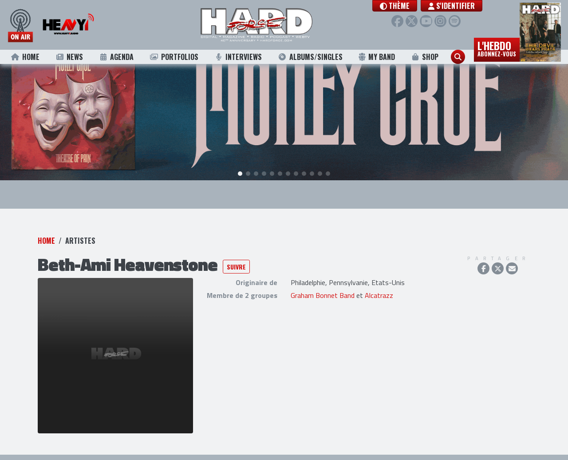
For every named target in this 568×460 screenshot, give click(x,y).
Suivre (236, 263)
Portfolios (174, 57)
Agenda (116, 57)
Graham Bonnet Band (323, 292)
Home (25, 57)
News (69, 57)
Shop (425, 57)
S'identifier (459, 5)
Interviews (238, 57)
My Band (376, 57)
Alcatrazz (379, 292)
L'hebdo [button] (496, 48)
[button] (402, 6)
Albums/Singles (310, 57)
